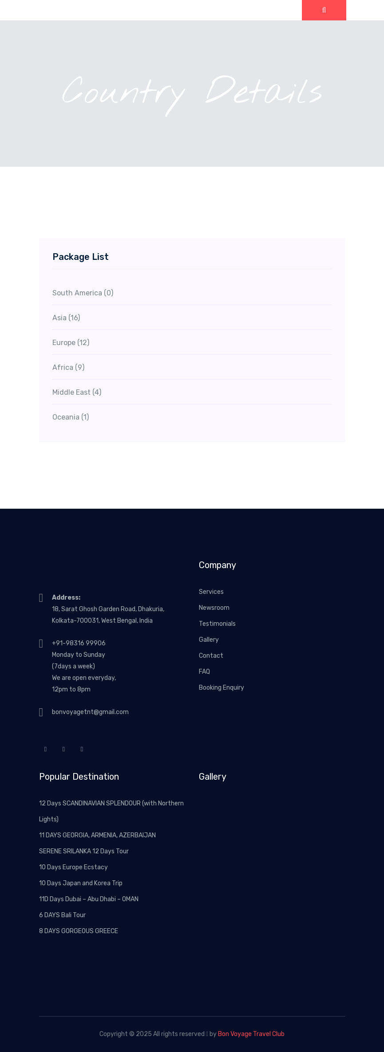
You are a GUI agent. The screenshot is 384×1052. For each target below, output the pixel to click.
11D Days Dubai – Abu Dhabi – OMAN (89, 899)
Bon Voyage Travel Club (251, 1034)
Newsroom (214, 608)
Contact (211, 655)
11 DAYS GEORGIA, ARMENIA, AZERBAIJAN (97, 835)
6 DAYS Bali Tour (62, 915)
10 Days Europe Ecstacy (73, 867)
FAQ (204, 671)
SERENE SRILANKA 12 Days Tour (84, 851)
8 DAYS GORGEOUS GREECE (78, 931)
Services (211, 592)
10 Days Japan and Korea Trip (81, 883)
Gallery (209, 640)
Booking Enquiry (221, 687)
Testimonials (217, 624)
